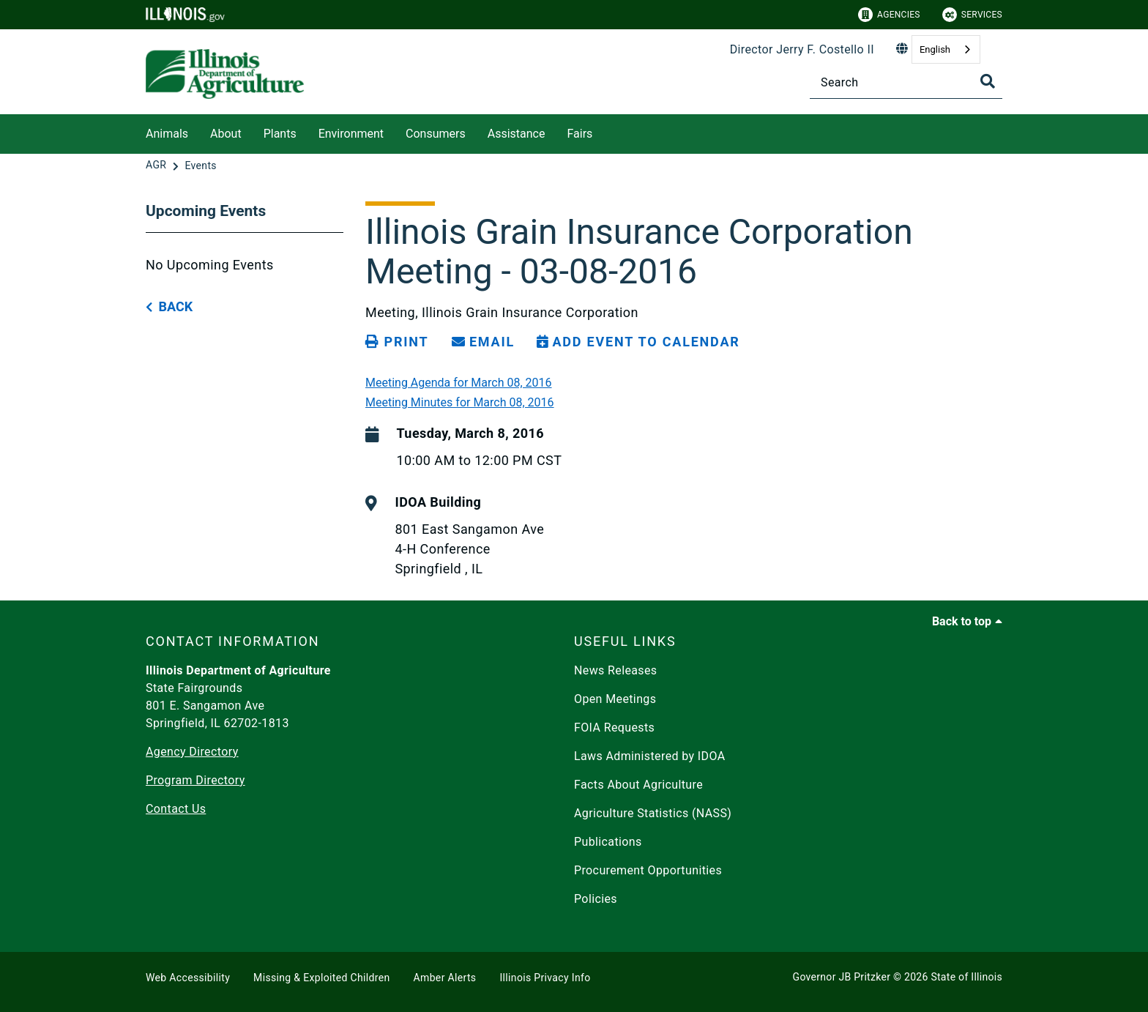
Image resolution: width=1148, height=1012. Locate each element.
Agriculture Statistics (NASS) (652, 813)
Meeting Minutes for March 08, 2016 (459, 402)
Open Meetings (615, 699)
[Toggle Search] (987, 81)
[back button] (169, 307)
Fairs (579, 134)
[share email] (483, 342)
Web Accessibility (188, 977)
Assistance (516, 134)
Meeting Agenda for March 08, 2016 (458, 383)
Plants (280, 134)
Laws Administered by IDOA (649, 756)
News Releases (615, 670)
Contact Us (176, 809)
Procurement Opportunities (648, 870)
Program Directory (195, 780)
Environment (351, 134)
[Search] (906, 82)
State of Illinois (966, 977)
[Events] (200, 165)
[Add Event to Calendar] (638, 342)
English (935, 49)
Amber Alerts (445, 977)
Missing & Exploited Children (321, 977)
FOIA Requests (614, 727)
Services (972, 14)
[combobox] (946, 49)
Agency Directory (192, 752)
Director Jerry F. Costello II (802, 49)
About (226, 134)
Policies (595, 899)
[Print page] (396, 342)
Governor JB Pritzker (842, 977)
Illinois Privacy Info (544, 977)
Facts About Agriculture (638, 785)
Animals (167, 134)
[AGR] (157, 165)
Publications (608, 842)
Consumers (436, 134)
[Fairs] (603, 131)
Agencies (889, 14)
